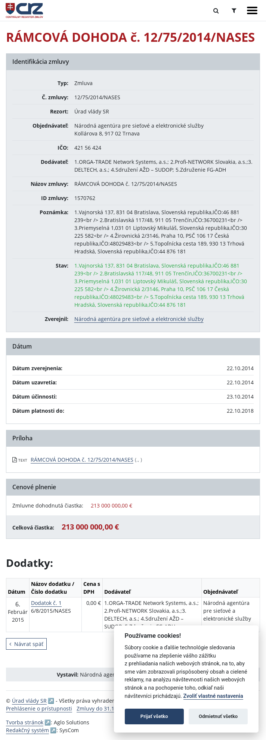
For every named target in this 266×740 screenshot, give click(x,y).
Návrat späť (26, 643)
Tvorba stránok (24, 722)
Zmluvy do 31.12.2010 (104, 708)
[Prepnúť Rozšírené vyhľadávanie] (234, 10)
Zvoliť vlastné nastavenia (213, 696)
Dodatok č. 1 (46, 602)
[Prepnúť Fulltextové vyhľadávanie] (216, 10)
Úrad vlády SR (29, 700)
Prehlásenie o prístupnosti (39, 708)
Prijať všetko (154, 716)
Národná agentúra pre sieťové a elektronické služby (139, 318)
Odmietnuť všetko (218, 716)
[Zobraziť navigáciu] (252, 10)
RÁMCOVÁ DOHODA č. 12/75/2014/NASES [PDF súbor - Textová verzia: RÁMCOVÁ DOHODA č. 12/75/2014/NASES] (82, 459)
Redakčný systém (27, 730)
